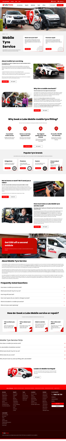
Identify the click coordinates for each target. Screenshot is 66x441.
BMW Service (45, 409)
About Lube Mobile (5, 423)
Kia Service (44, 408)
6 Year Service (4, 408)
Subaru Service (45, 415)
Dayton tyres (25, 408)
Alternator (14, 406)
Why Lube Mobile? (6, 1)
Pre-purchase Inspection (6, 414)
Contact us (54, 405)
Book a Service (4, 402)
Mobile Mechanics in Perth (49, 396)
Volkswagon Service (46, 418)
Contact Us (60, 1)
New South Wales (34, 402)
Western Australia (34, 408)
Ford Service (45, 406)
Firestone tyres (25, 406)
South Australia (33, 406)
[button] (33, 287)
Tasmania (32, 409)
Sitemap (53, 409)
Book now (53, 168)
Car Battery (15, 403)
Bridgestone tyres (25, 405)
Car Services (19, 5)
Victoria (32, 403)
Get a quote (13, 81)
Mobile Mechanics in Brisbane (29, 396)
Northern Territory (34, 411)
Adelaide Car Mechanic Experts (19, 396)
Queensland (33, 405)
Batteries (33, 5)
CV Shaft (14, 418)
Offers (44, 5)
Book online (28, 48)
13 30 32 (53, 1)
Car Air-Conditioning (16, 412)
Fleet (16, 1)
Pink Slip (3, 409)
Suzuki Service (45, 417)
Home (4, 34)
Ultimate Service (4, 411)
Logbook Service (56, 396)
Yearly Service (4, 405)
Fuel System (15, 417)
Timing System (15, 409)
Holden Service (45, 402)
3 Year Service (4, 406)
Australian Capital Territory (35, 412)
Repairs (26, 5)
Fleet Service (4, 424)
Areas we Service (55, 407)
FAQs (19, 1)
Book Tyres (24, 402)
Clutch (14, 415)
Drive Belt (14, 414)
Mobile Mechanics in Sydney (39, 396)
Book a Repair (15, 402)
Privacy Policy (4, 433)
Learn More (8, 168)
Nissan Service (45, 414)
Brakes (14, 405)
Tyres (39, 5)
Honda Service (45, 403)
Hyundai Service (45, 405)
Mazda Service (45, 411)
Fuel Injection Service (5, 412)
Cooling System (15, 411)
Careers (12, 1)
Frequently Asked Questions (6, 430)
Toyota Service (45, 412)
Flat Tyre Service (25, 403)
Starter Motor (15, 408)
